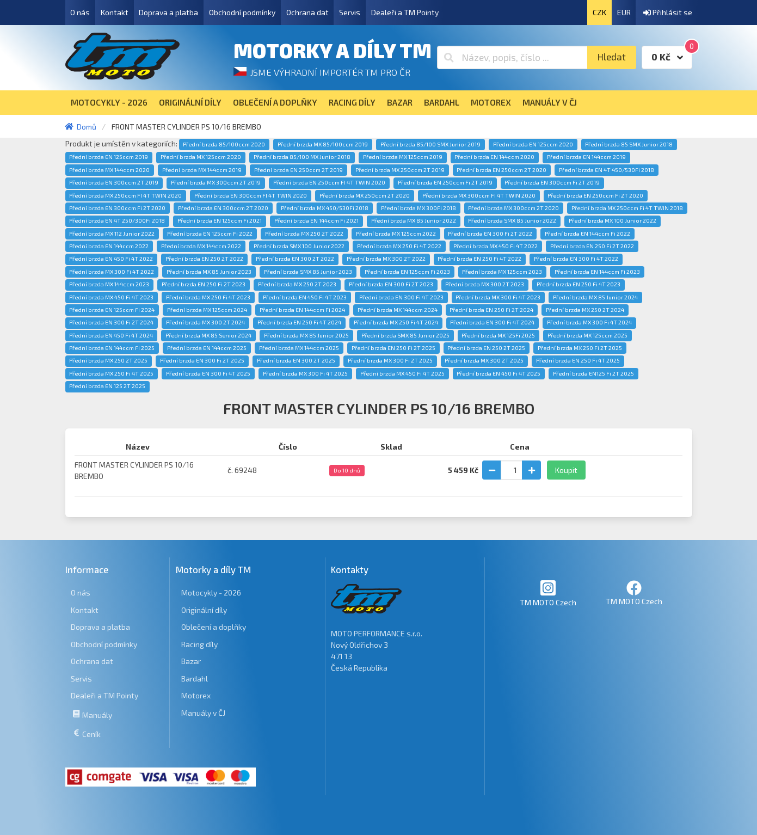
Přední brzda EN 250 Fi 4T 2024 (299, 322)
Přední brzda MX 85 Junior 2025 (306, 335)
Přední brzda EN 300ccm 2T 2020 (223, 208)
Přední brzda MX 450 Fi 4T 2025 (402, 373)
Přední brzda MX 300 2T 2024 (205, 322)
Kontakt (114, 12)
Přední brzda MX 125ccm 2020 (201, 157)
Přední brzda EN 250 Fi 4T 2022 (479, 258)
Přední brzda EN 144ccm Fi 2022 (587, 233)
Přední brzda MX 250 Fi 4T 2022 (399, 246)
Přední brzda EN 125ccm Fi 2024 (112, 309)
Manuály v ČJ (203, 712)
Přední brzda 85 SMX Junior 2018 (629, 144)
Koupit (566, 470)
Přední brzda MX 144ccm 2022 (201, 246)
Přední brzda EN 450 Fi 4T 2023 (305, 297)
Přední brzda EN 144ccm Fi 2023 (597, 271)
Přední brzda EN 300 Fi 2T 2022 (490, 233)
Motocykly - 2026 (211, 592)
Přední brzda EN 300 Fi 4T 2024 (492, 322)
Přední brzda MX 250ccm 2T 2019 (400, 170)
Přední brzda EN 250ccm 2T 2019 (298, 170)
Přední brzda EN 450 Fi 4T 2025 (498, 373)
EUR (624, 12)
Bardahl (194, 678)
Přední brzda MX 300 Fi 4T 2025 (305, 373)
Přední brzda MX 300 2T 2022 (386, 258)
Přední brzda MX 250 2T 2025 (108, 360)
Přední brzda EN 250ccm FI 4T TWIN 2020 (329, 182)
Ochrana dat (307, 12)
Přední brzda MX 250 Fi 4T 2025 (111, 373)
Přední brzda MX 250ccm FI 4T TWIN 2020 (125, 195)
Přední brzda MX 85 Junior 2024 (595, 297)
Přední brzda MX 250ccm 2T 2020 (364, 195)
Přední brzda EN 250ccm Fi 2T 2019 (445, 182)
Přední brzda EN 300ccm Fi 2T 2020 (117, 208)
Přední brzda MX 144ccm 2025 (299, 348)
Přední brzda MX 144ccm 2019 (202, 170)
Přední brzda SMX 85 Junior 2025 (405, 335)
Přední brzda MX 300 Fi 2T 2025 (390, 360)
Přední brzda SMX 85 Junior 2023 (308, 271)
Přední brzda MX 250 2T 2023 (297, 284)
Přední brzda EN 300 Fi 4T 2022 (576, 258)
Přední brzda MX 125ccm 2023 (502, 271)
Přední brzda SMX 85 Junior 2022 (512, 220)
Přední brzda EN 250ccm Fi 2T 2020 (595, 195)
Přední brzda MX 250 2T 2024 (585, 309)
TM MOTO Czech (548, 593)
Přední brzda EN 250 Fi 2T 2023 (203, 284)
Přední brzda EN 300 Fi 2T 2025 (202, 360)
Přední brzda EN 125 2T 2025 (107, 386)
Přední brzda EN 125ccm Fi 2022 (210, 233)
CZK (599, 12)
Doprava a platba (168, 12)
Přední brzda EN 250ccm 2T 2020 (501, 170)
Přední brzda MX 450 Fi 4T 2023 (111, 297)
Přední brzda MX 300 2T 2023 (484, 284)
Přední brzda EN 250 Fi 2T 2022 (592, 246)
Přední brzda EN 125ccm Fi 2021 (219, 220)
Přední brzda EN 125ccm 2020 (533, 144)
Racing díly (199, 644)
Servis (349, 12)
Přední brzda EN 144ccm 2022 (109, 246)
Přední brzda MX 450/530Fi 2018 (324, 208)
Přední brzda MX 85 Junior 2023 (209, 271)
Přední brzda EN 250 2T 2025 (486, 348)
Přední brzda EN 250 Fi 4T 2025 (578, 360)
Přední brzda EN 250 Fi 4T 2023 (578, 284)
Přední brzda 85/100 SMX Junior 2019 (430, 144)
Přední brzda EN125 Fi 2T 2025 (593, 373)
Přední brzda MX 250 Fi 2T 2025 (580, 348)
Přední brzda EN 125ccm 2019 (108, 157)
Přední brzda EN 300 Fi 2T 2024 (111, 322)
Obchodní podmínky (242, 12)
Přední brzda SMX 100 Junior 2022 (299, 246)
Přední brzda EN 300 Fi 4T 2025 (208, 373)
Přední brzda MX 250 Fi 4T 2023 (208, 297)
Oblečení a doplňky (213, 626)
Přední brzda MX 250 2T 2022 (304, 233)
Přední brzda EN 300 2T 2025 (296, 360)
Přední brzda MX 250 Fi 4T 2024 (396, 322)
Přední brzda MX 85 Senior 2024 (208, 335)
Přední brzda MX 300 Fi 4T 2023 (498, 297)
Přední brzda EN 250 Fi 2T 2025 (393, 348)
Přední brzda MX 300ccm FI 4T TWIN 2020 (479, 195)
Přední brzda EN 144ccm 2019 (586, 157)
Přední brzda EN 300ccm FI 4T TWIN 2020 (250, 195)
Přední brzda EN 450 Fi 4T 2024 (111, 335)
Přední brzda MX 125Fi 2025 (498, 335)
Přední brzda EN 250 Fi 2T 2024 (491, 309)
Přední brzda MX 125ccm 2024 (207, 309)
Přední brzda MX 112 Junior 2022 (112, 233)
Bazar (191, 661)
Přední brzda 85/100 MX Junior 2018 (302, 157)
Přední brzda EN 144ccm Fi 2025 (112, 348)
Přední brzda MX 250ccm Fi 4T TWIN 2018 (627, 208)
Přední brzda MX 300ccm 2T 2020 (513, 208)
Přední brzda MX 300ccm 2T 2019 (216, 182)
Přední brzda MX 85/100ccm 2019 (323, 144)
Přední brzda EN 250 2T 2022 (204, 258)
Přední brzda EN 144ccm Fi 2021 (316, 220)
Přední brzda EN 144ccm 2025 (207, 348)
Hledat (611, 57)
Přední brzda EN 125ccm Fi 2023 (407, 271)
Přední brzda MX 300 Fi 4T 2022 (111, 271)
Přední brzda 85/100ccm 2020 (224, 144)
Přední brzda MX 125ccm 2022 (396, 233)
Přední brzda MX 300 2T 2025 (484, 360)
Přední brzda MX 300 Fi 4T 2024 (589, 322)
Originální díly (204, 610)
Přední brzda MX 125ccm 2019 (402, 157)
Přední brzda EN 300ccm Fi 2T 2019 (552, 182)
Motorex (196, 695)
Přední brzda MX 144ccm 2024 (398, 309)
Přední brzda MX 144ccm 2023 (109, 284)
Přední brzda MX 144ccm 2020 (109, 170)
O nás (80, 12)
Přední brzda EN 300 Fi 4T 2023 (401, 297)
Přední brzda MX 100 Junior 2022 (612, 220)
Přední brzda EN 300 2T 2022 (295, 258)
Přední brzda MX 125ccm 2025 (587, 335)
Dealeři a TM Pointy (405, 12)
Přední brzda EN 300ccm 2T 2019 (113, 182)
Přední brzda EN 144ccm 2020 (494, 157)
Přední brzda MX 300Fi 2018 (418, 208)
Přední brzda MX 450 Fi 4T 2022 (495, 246)
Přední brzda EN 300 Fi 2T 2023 (391, 284)
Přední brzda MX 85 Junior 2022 (413, 220)
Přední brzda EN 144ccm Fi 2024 (302, 309)
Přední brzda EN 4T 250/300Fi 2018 (117, 220)
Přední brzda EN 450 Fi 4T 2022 (111, 258)
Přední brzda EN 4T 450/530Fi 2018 (606, 170)
